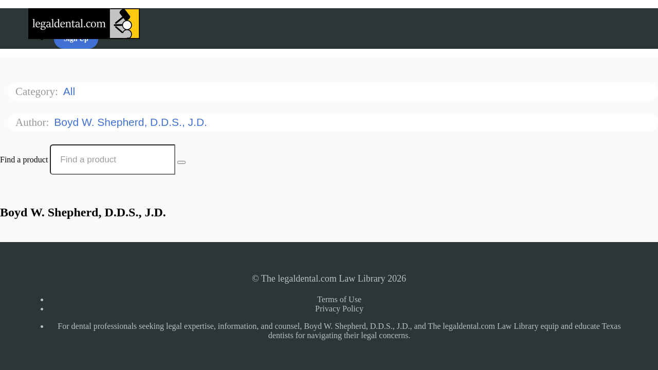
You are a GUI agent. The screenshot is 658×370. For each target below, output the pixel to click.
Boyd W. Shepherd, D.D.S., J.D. (132, 122)
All (70, 91)
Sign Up (76, 39)
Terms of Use (339, 299)
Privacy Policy (339, 308)
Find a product (24, 159)
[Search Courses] (181, 162)
